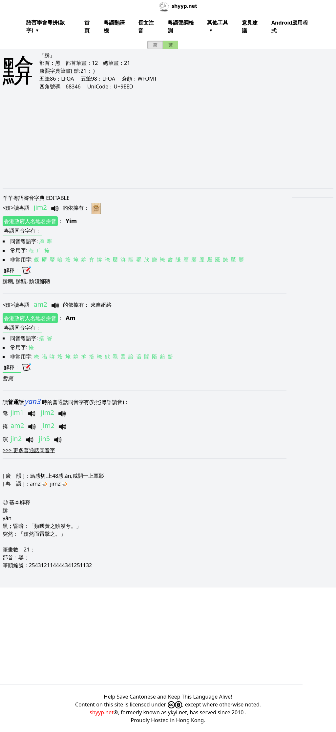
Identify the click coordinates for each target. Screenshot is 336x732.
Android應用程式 (289, 26)
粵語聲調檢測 (181, 26)
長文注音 (146, 26)
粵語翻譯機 (114, 26)
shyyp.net (102, 712)
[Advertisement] (168, 139)
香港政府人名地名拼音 (30, 221)
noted (252, 704)
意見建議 (250, 26)
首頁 (87, 26)
